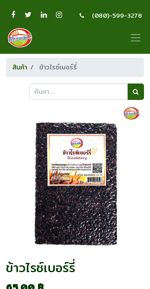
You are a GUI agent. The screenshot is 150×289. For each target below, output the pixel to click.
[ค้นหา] (136, 91)
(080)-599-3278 (117, 15)
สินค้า (19, 67)
